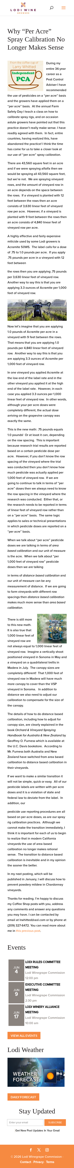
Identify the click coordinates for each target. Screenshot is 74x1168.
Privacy (38, 1162)
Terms (50, 1162)
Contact (25, 1162)
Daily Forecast (23, 1097)
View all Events (24, 1035)
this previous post (28, 931)
